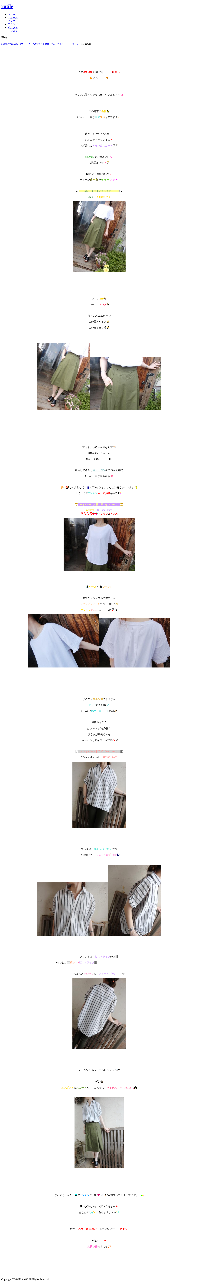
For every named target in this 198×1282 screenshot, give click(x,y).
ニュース (13, 17)
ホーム (11, 14)
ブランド (13, 24)
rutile (7, 6)
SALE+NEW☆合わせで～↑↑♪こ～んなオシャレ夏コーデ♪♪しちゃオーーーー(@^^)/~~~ (41, 44)
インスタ (13, 31)
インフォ (13, 27)
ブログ (11, 21)
